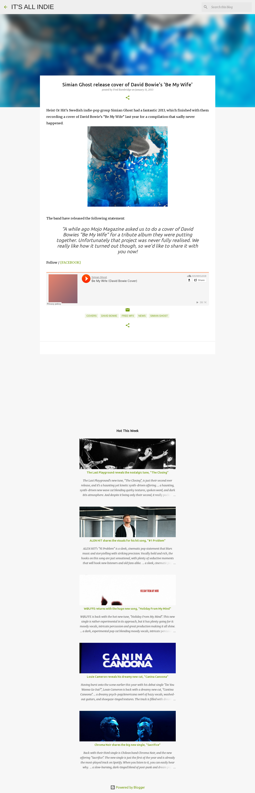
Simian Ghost (159, 315)
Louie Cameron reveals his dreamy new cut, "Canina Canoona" (127, 676)
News (142, 315)
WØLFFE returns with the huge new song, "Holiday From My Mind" (127, 608)
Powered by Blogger (127, 787)
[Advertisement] (127, 388)
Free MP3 (128, 315)
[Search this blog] (231, 7)
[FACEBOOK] (70, 262)
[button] (127, 98)
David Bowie (109, 315)
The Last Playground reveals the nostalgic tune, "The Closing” (128, 472)
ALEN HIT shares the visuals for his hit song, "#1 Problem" (128, 540)
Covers (91, 315)
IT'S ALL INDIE (32, 6)
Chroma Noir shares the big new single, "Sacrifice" (127, 744)
